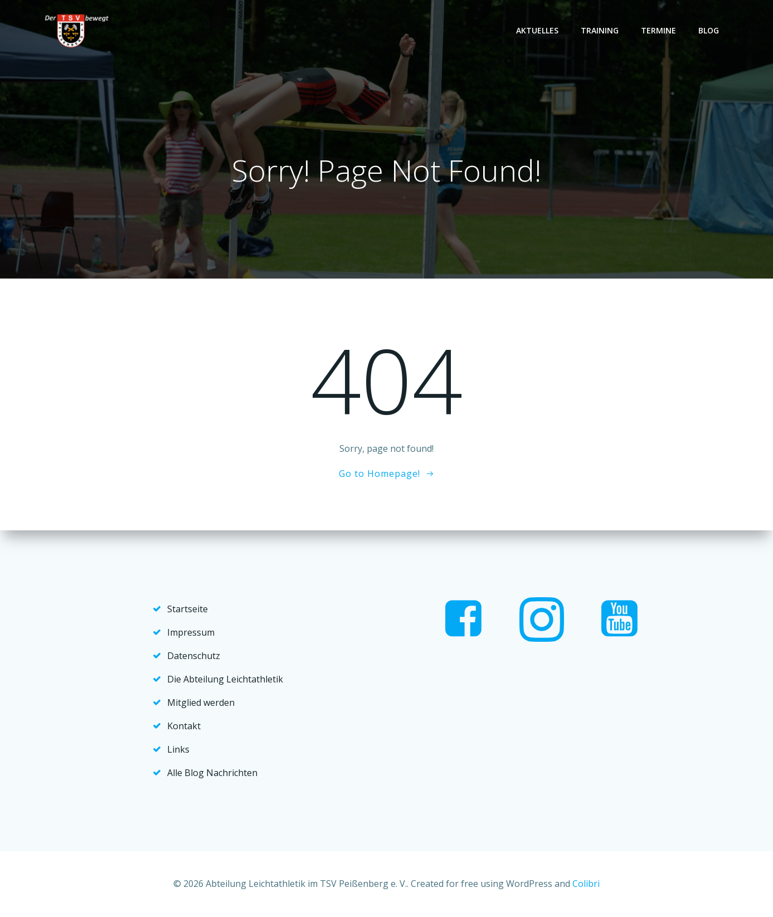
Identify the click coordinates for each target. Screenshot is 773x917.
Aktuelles (537, 30)
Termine (658, 30)
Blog (708, 30)
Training (600, 30)
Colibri (586, 883)
